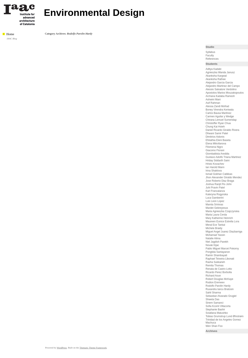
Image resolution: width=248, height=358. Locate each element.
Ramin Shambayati (216, 255)
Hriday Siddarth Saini (218, 160)
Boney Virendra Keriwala (220, 109)
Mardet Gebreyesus (217, 207)
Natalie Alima (213, 238)
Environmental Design (94, 12)
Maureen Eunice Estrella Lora (222, 221)
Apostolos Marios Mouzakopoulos (225, 92)
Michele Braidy (214, 228)
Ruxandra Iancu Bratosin (220, 289)
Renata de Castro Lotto (219, 268)
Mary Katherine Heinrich (219, 218)
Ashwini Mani (213, 99)
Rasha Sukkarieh (215, 262)
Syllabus (210, 52)
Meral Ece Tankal (215, 224)
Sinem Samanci (214, 302)
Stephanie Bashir (215, 309)
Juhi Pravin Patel (215, 187)
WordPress (62, 347)
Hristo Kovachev (215, 163)
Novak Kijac (212, 245)
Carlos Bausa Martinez (218, 113)
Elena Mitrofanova (216, 143)
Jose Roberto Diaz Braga (220, 180)
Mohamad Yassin (215, 235)
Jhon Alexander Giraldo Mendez (224, 177)
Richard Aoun (213, 275)
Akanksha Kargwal (216, 75)
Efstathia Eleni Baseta (218, 140)
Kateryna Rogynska (217, 194)
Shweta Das (212, 299)
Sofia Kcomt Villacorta (218, 306)
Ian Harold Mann (215, 167)
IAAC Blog (12, 38)
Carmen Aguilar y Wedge (220, 116)
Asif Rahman (213, 102)
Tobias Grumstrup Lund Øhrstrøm (225, 316)
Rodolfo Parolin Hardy (218, 285)
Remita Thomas (214, 265)
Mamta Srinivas (214, 204)
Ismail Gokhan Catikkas (219, 174)
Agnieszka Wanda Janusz (220, 72)
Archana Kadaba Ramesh (220, 96)
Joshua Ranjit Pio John (219, 184)
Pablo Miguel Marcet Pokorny (222, 248)
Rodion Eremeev (215, 282)
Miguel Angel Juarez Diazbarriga (224, 231)
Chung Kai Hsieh (215, 126)
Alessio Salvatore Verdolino (221, 89)
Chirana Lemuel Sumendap (221, 119)
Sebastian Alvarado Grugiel (221, 295)
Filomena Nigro (214, 146)
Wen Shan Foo (214, 326)
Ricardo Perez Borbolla (219, 272)
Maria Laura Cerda (216, 214)
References (212, 58)
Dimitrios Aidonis (215, 136)
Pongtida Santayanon (218, 251)
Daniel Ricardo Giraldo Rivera (222, 130)
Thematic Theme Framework (93, 347)
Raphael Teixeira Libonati (220, 258)
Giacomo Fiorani (215, 150)
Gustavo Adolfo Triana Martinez (223, 157)
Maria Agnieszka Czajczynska (223, 211)
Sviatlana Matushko (217, 312)
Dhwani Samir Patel (217, 133)
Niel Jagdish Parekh (217, 241)
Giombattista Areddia (217, 153)
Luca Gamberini (215, 197)
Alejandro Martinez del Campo (223, 85)
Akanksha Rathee (216, 79)
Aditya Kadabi (213, 69)
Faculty (210, 55)
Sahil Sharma (213, 292)
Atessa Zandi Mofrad (217, 106)
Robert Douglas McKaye (219, 279)
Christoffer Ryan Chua (218, 123)
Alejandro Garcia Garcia (219, 82)
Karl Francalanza (215, 190)
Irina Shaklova (214, 170)
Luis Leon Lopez (215, 201)
